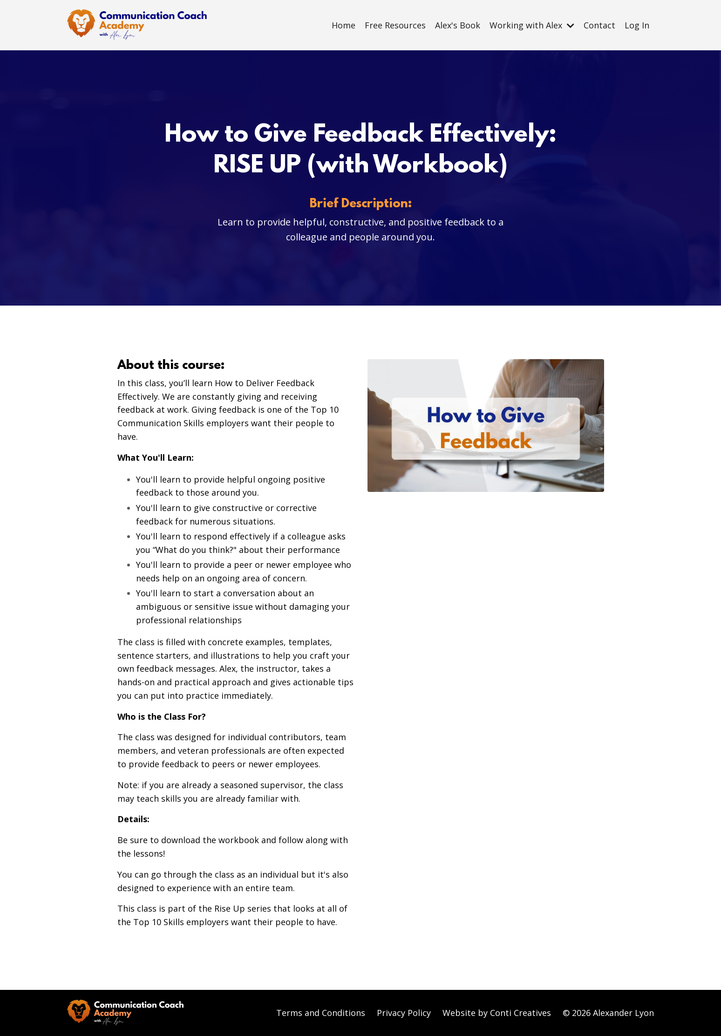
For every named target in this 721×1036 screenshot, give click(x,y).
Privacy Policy (404, 1012)
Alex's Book (457, 25)
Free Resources (395, 25)
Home (343, 25)
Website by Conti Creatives (496, 1012)
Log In (637, 25)
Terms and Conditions (320, 1012)
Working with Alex (532, 25)
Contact (599, 25)
